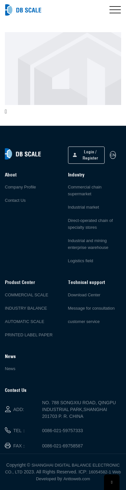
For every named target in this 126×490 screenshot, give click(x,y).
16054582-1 (100, 472)
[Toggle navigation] (115, 9)
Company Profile (20, 187)
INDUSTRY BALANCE (26, 308)
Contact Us (15, 200)
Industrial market (83, 207)
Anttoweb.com (76, 478)
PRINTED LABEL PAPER (28, 334)
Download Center (84, 294)
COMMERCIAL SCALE (26, 294)
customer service (84, 321)
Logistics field (80, 260)
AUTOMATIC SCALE (24, 321)
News (10, 368)
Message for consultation (91, 308)
